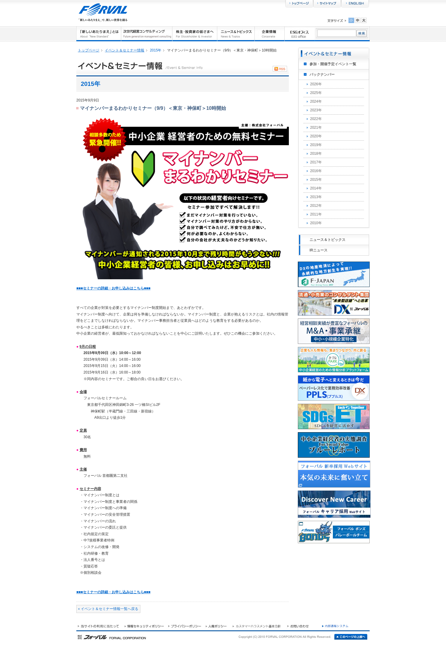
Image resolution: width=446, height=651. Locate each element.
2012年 (316, 206)
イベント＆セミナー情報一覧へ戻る (109, 609)
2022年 (316, 119)
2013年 (316, 197)
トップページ (88, 50)
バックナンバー (322, 74)
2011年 (316, 214)
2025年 (316, 93)
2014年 (316, 188)
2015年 (316, 179)
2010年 (316, 223)
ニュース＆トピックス (327, 240)
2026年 (316, 84)
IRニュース (318, 250)
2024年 (316, 101)
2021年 (316, 127)
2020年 (316, 136)
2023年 (316, 110)
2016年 (316, 171)
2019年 (316, 145)
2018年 (316, 153)
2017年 (316, 162)
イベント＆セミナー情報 (124, 50)
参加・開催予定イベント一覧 (333, 64)
